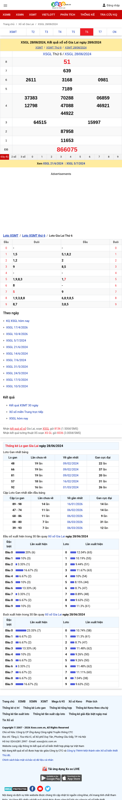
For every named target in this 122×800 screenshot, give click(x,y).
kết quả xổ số (18, 428)
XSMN (20, 14)
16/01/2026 (75, 504)
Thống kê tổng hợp (60, 707)
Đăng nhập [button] (111, 5)
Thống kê (88, 14)
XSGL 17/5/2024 (17, 380)
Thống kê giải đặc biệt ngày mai (88, 714)
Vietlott (48, 14)
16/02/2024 (70, 481)
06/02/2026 (75, 510)
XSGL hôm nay (18, 418)
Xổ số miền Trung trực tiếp (26, 412)
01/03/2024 (70, 487)
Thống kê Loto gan (34, 707)
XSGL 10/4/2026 (17, 334)
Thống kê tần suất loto (15, 714)
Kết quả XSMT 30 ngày (23, 405)
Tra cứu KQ (108, 14)
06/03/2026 (75, 522)
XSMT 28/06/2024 (76, 47)
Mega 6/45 (58, 701)
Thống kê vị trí (10, 707)
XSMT (33, 14)
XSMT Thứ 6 (53, 47)
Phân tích (67, 14)
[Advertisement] (61, 203)
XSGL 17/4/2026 (17, 327)
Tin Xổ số (8, 720)
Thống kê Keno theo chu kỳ (92, 707)
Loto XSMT (10, 235)
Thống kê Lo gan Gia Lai (21, 446)
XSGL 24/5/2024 (17, 373)
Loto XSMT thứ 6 (33, 235)
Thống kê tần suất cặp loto (49, 714)
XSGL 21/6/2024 (53, 163)
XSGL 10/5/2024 (17, 386)
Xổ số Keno (75, 701)
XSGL (47, 54)
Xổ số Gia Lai (56, 536)
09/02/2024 (70, 463)
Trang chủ (8, 701)
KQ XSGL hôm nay (17, 321)
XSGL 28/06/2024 (78, 54)
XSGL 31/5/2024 (17, 366)
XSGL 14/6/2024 (17, 353)
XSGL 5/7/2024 (75, 163)
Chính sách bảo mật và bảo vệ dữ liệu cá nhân (27, 759)
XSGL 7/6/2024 (16, 360)
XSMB (6, 14)
